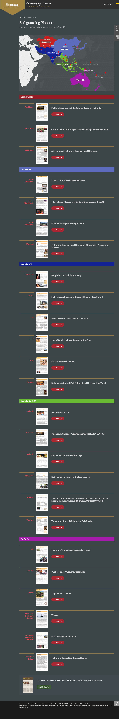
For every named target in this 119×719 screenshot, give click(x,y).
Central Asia (46, 42)
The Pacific (80, 80)
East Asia (64, 49)
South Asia (51, 53)
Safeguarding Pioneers (29, 17)
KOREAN (111, 4)
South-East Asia (62, 64)
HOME (104, 4)
